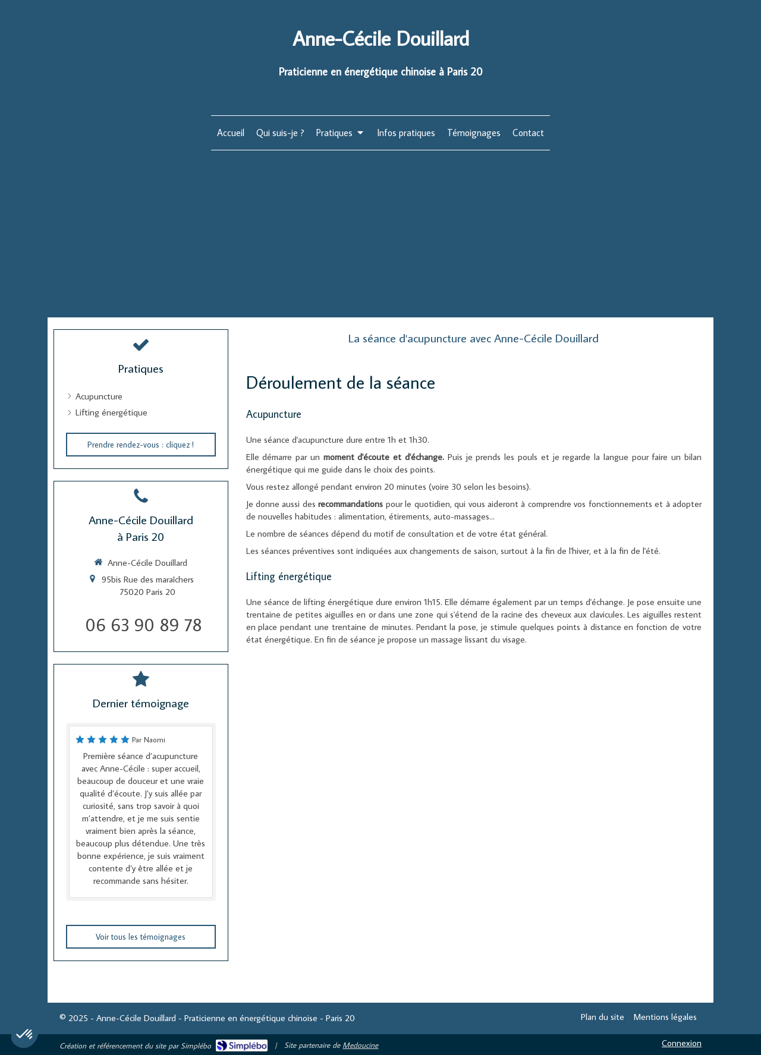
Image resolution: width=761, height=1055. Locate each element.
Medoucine (360, 1045)
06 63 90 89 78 (143, 624)
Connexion (682, 1042)
